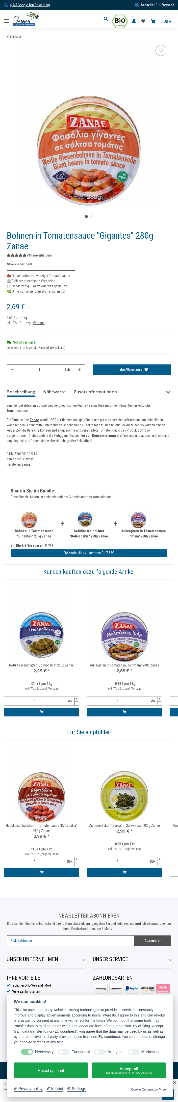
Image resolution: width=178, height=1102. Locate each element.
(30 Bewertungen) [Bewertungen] (29, 255)
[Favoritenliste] (143, 21)
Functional (81, 1052)
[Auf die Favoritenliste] (160, 50)
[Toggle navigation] (6, 19)
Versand (39, 323)
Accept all (129, 1071)
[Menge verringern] (12, 370)
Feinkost (27, 459)
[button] (107, 19)
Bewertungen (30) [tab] (143, 392)
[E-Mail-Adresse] (70, 940)
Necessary (44, 1052)
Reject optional (51, 1070)
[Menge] (39, 370)
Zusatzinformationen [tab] (95, 392)
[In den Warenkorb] (132, 369)
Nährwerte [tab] (54, 392)
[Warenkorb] (161, 21)
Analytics (116, 1052)
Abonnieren (152, 941)
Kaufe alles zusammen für (89, 553)
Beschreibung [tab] (21, 392)
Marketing (150, 1052)
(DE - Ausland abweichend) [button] (48, 348)
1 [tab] (86, 216)
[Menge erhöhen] (79, 370)
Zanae (34, 420)
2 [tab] (91, 216)
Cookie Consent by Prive (148, 1089)
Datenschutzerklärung (78, 924)
